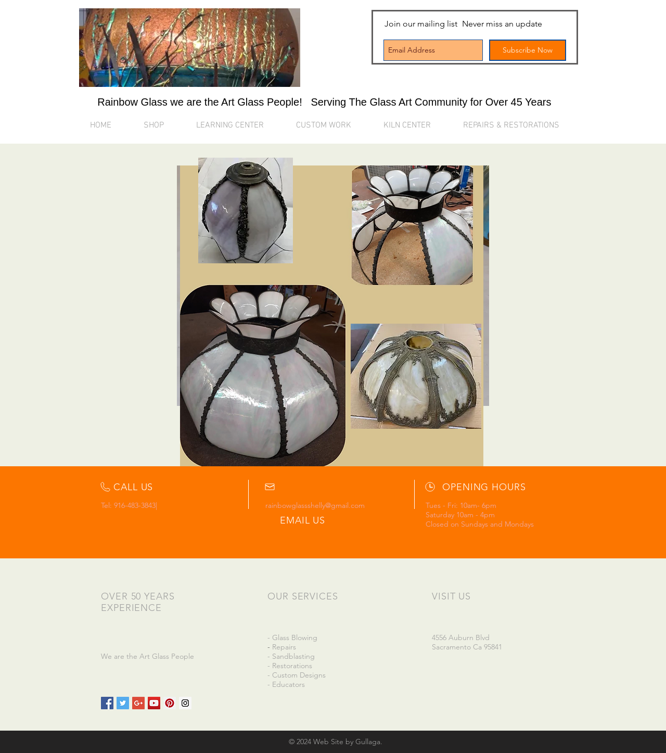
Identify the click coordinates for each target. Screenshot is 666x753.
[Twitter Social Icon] (123, 703)
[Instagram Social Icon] (185, 703)
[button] (238, 125)
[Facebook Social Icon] (107, 703)
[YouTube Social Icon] (154, 703)
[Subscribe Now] (527, 50)
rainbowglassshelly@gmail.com (315, 505)
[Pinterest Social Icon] (169, 703)
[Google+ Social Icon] (138, 703)
